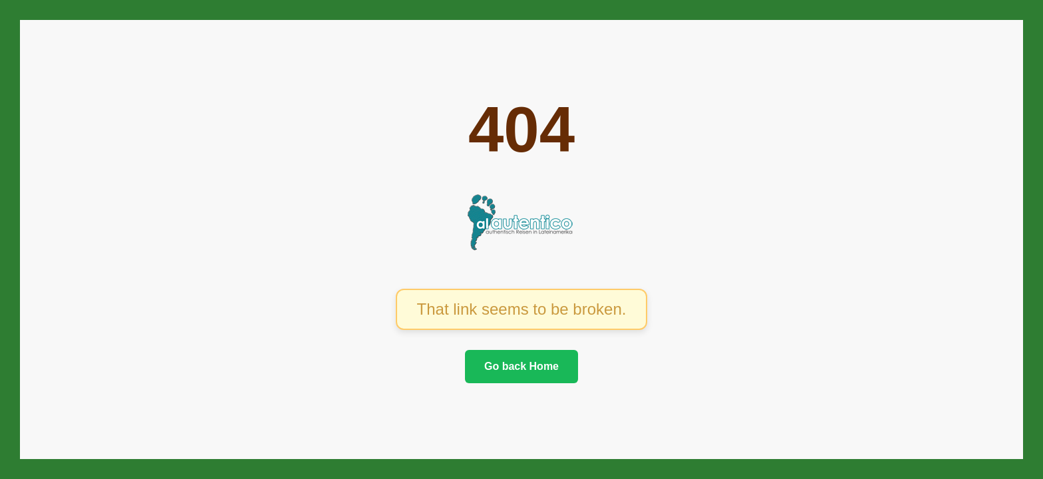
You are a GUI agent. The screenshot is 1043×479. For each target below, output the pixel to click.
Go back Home (521, 366)
